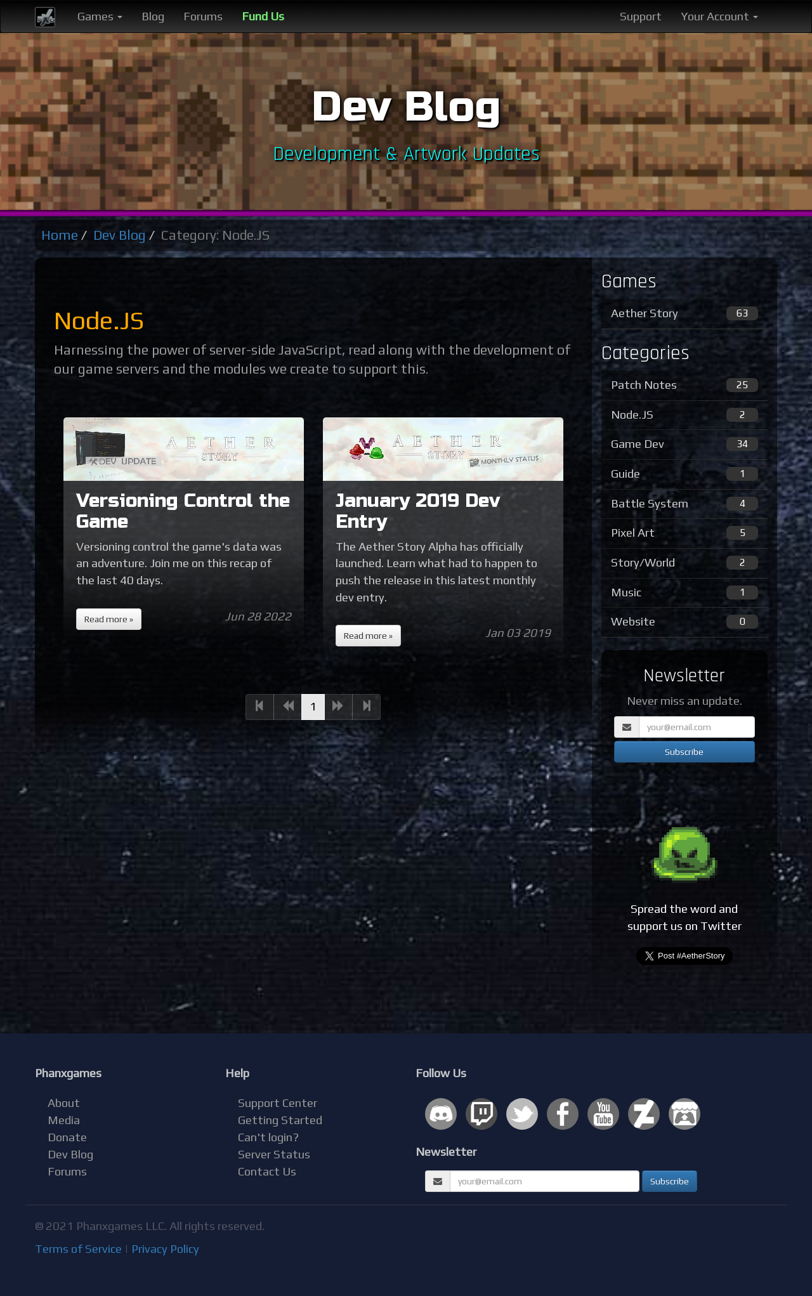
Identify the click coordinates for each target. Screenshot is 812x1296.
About (64, 1102)
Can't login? (268, 1137)
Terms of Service (78, 1248)
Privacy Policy (165, 1248)
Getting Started (280, 1120)
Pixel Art (685, 533)
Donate (67, 1137)
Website (685, 622)
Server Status (274, 1154)
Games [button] (99, 16)
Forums (203, 16)
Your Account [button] (719, 16)
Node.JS (685, 415)
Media (64, 1120)
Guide (685, 474)
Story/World (685, 563)
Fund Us (263, 16)
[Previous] (260, 707)
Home (59, 235)
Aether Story (685, 313)
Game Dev (685, 444)
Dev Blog (119, 235)
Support (641, 16)
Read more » (108, 619)
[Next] (338, 707)
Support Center (277, 1102)
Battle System (685, 504)
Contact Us (267, 1171)
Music (685, 592)
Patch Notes (685, 385)
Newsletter (446, 1151)
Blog (152, 16)
